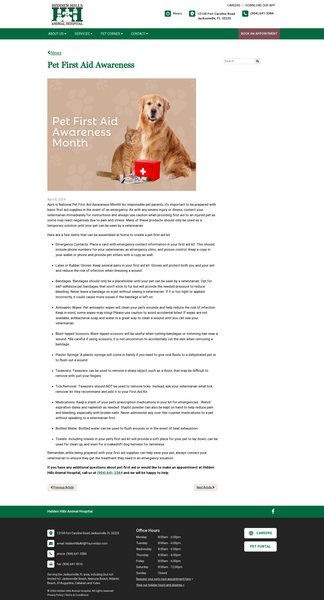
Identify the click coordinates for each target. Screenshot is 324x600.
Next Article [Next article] (205, 487)
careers (260, 533)
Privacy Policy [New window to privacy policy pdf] (55, 594)
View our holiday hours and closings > (160, 585)
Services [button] (83, 34)
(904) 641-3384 (110, 473)
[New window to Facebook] (273, 512)
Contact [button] (139, 34)
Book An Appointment (259, 33)
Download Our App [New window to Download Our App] (260, 5)
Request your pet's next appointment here (163, 579)
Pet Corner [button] (112, 34)
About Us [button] (57, 34)
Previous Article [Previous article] (62, 487)
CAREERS (233, 5)
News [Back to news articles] (54, 52)
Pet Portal (260, 546)
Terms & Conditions (76, 594)
